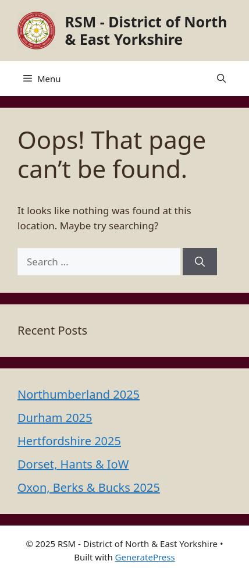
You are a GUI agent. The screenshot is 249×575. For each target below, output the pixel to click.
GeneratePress (145, 557)
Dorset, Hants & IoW (73, 464)
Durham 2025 (54, 417)
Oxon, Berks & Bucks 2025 (88, 487)
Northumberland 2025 (78, 394)
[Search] (200, 262)
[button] (221, 78)
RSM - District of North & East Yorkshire (146, 30)
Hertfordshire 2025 (69, 441)
